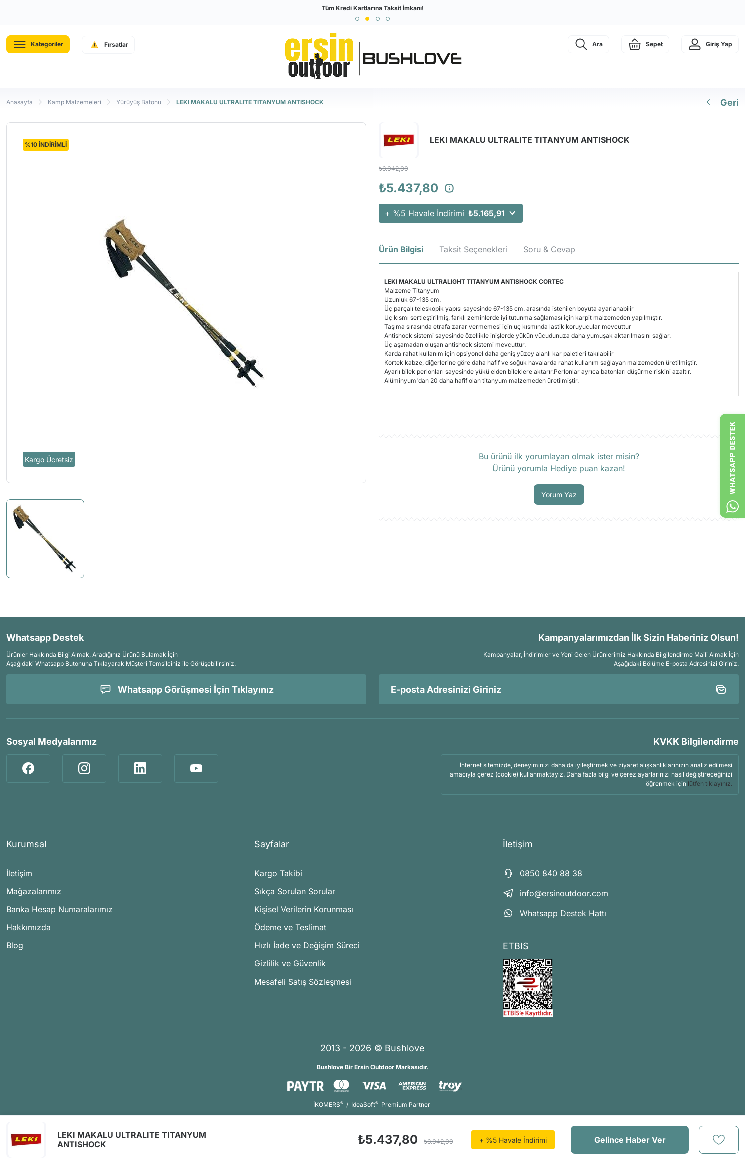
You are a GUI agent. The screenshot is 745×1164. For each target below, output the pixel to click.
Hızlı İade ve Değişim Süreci (307, 945)
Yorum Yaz (559, 494)
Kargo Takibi (278, 873)
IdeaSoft (364, 1104)
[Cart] (645, 44)
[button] (357, 19)
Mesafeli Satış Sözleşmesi (302, 982)
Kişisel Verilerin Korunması (303, 909)
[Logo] (372, 57)
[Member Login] (710, 44)
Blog (14, 945)
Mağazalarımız (33, 891)
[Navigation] (38, 44)
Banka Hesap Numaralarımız (59, 909)
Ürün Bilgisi (401, 249)
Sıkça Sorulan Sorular (294, 891)
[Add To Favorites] (719, 1140)
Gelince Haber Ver (630, 1140)
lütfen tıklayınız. (710, 783)
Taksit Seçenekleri (473, 249)
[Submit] (721, 689)
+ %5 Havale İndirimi (451, 213)
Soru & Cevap (549, 249)
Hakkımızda (28, 927)
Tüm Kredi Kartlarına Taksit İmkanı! (373, 8)
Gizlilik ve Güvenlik (290, 963)
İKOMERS (328, 1104)
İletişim (19, 873)
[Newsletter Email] (559, 689)
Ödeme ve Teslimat (290, 927)
